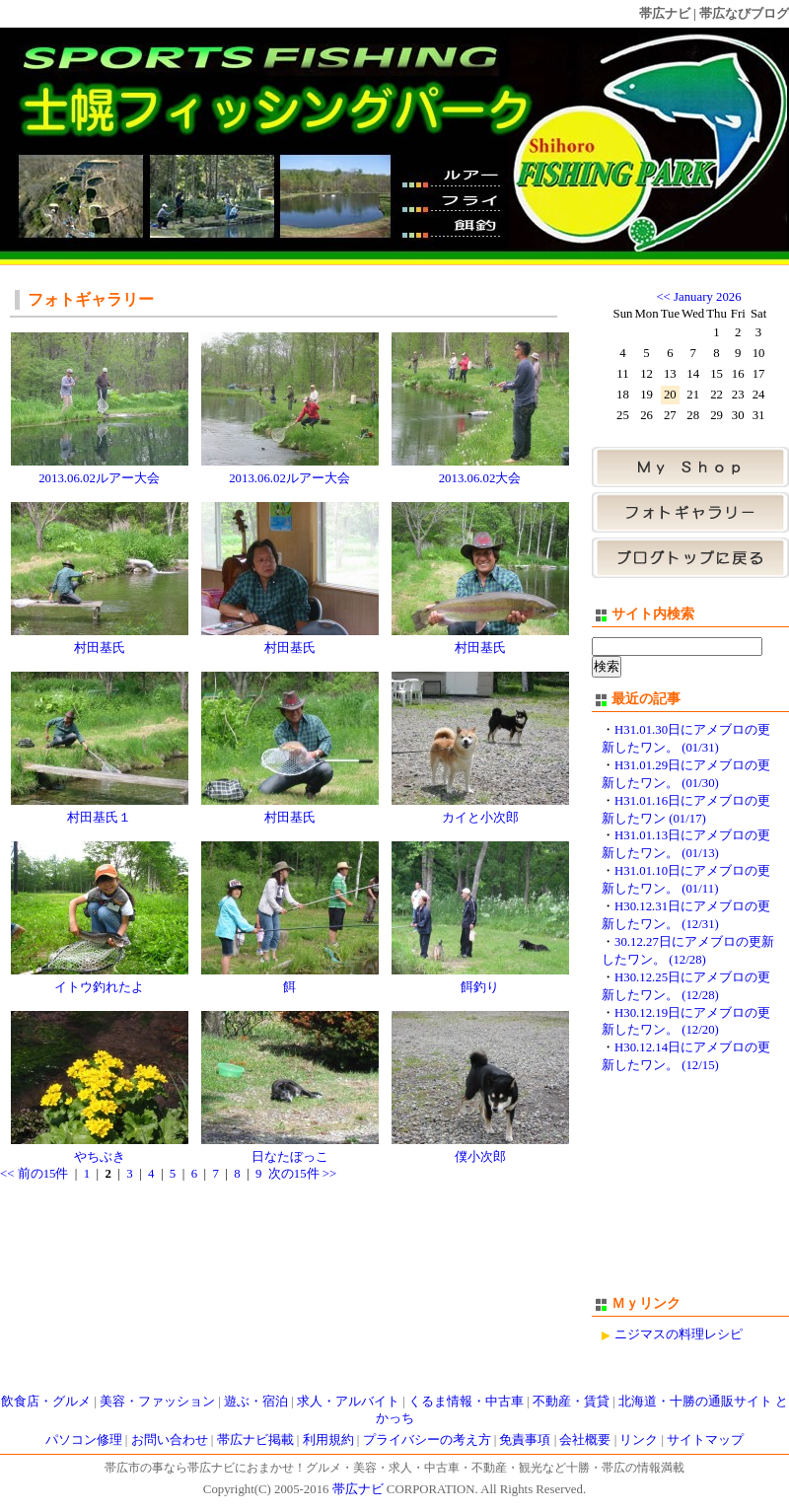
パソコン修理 (83, 1440)
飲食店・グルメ (46, 1401)
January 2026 (708, 297)
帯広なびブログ (744, 13)
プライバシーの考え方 (427, 1440)
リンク (638, 1440)
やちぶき (99, 1157)
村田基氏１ (99, 818)
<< (663, 297)
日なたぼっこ (289, 1157)
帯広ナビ (664, 13)
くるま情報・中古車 (466, 1401)
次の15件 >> (302, 1174)
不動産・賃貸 (571, 1401)
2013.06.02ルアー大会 (99, 478)
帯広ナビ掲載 (255, 1440)
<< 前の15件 (34, 1174)
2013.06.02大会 (480, 478)
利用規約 (328, 1440)
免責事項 (524, 1440)
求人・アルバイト (348, 1401)
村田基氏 (99, 648)
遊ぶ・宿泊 (256, 1401)
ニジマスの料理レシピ (678, 1334)
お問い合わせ (169, 1440)
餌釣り (480, 987)
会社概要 (584, 1440)
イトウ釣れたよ (99, 987)
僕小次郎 (480, 1157)
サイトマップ (705, 1440)
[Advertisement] (690, 1193)
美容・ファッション (157, 1401)
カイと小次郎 (480, 818)
